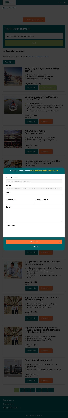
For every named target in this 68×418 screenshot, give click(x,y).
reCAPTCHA (10, 225)
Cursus (8, 185)
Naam (8, 192)
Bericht (9, 207)
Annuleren (34, 246)
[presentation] (21, 231)
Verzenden (45, 242)
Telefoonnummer (41, 200)
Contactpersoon (12, 178)
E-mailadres (11, 200)
